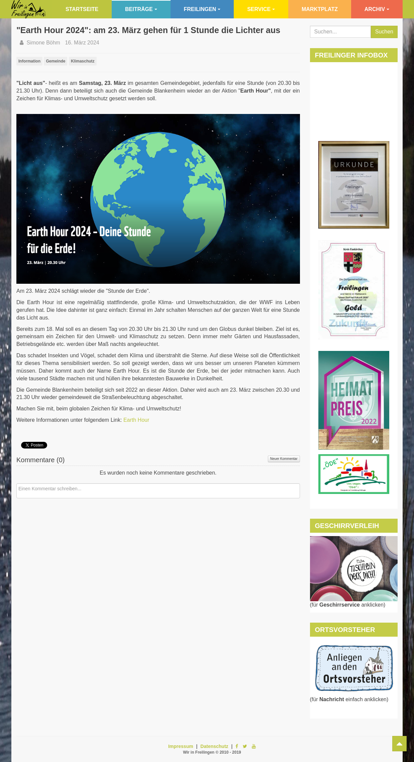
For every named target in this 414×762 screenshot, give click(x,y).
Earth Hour (136, 420)
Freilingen (202, 9)
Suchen (384, 31)
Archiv (377, 9)
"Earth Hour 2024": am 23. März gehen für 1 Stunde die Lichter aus (148, 30)
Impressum (180, 746)
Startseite (82, 9)
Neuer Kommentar (284, 459)
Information (29, 61)
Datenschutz (214, 746)
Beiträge (141, 9)
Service (261, 9)
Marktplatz (320, 9)
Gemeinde (55, 61)
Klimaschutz (83, 61)
